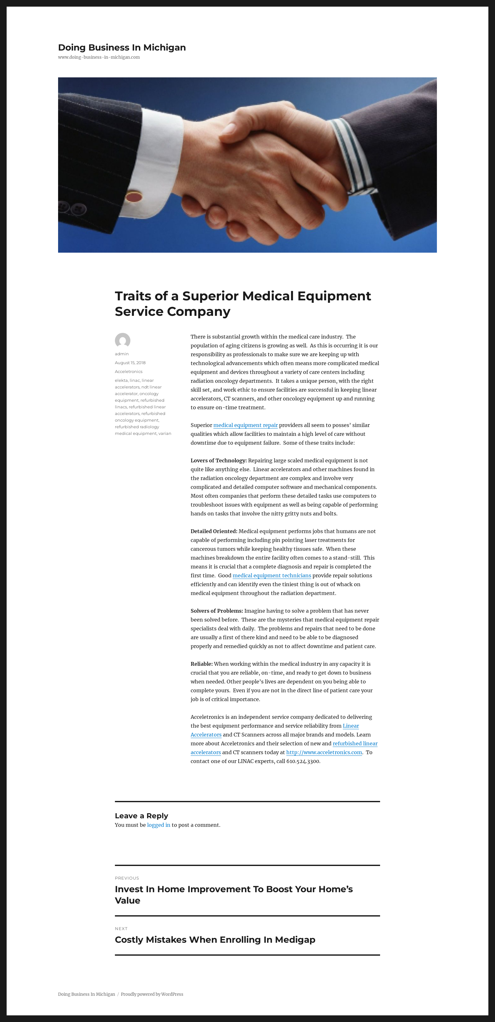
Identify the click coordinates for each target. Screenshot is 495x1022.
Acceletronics (128, 371)
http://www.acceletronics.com (324, 752)
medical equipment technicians (272, 575)
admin (122, 353)
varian (164, 433)
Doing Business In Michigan (122, 47)
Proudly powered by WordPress (152, 994)
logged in (158, 825)
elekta (121, 380)
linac (135, 380)
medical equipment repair (245, 425)
